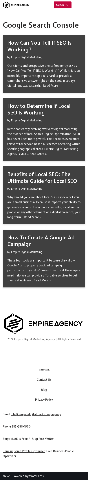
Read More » (51, 86)
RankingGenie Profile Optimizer (24, 451)
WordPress (36, 476)
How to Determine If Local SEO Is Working (39, 109)
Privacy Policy (44, 400)
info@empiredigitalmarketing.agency (36, 414)
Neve (6, 476)
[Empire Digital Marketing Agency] (16, 5)
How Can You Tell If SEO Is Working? (39, 46)
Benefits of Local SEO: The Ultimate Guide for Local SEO (42, 177)
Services (44, 370)
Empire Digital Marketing (26, 57)
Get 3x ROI (62, 5)
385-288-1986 (21, 426)
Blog (44, 390)
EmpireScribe (11, 439)
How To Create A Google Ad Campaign (41, 241)
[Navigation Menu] (44, 5)
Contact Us (44, 380)
